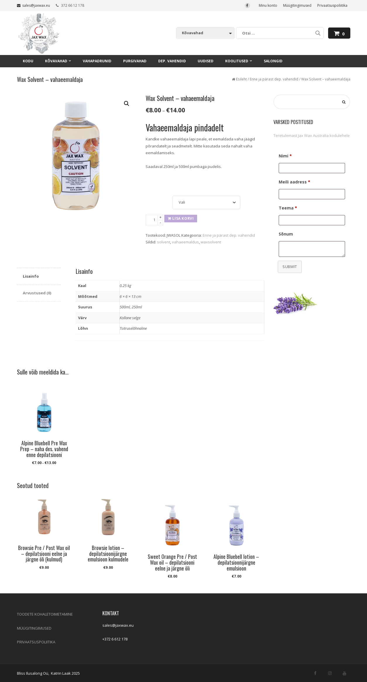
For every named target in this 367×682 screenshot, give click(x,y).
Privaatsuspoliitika (332, 5)
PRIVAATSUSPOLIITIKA (36, 642)
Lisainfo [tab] (31, 276)
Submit (289, 266)
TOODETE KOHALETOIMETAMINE (45, 614)
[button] (126, 103)
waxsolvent (211, 242)
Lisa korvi (181, 218)
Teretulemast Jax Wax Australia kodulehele (311, 135)
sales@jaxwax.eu (33, 5)
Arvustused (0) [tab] (37, 293)
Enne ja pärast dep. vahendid (274, 79)
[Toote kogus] (154, 220)
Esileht (241, 79)
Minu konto (268, 5)
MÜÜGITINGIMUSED (34, 628)
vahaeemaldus (185, 242)
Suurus (152, 197)
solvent (163, 242)
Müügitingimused (297, 5)
